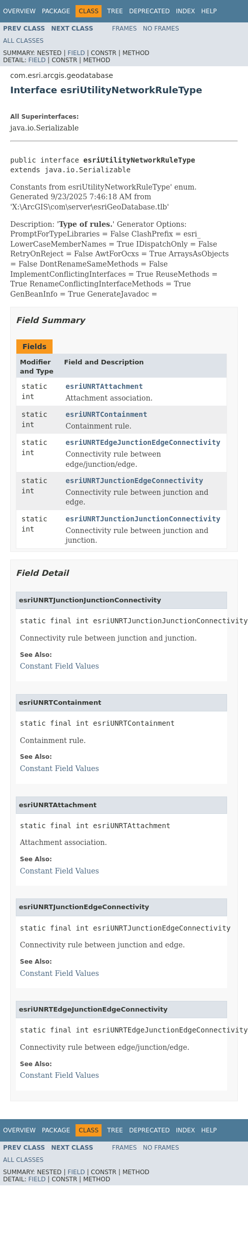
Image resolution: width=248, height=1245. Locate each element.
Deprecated (149, 11)
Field (76, 53)
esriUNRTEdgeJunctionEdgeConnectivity (142, 442)
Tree (115, 11)
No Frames (161, 28)
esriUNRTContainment (106, 414)
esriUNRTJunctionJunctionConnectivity (142, 519)
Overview (19, 11)
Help (209, 11)
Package (56, 11)
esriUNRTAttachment (104, 386)
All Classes (23, 40)
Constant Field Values (59, 666)
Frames (124, 28)
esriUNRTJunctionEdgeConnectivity (134, 480)
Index (185, 11)
